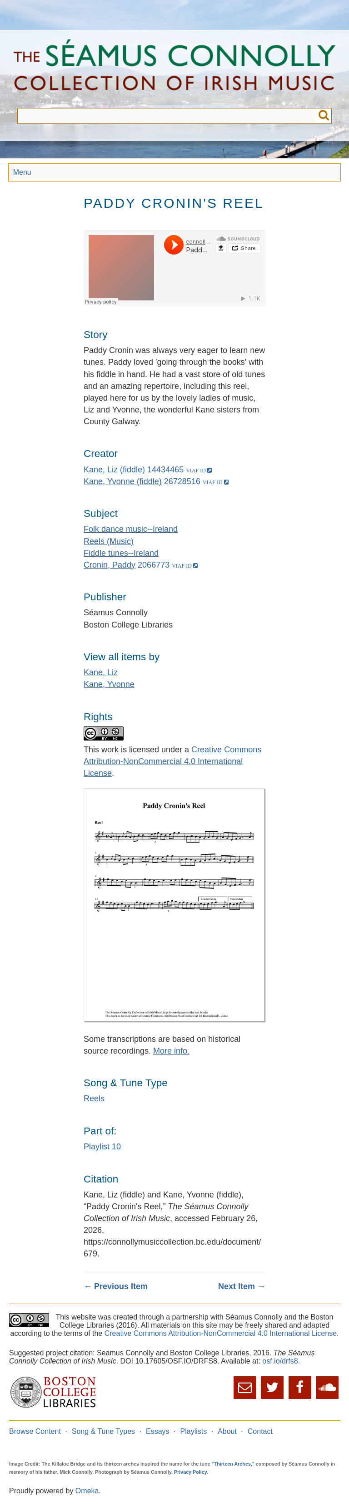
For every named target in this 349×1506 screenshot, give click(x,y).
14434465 (165, 469)
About (227, 1431)
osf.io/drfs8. (281, 1361)
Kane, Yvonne (109, 684)
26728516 (182, 481)
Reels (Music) (109, 541)
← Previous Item (116, 1286)
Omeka (87, 1491)
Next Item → (241, 1286)
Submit (324, 116)
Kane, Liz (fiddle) (114, 469)
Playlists (193, 1431)
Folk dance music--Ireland (131, 529)
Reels (94, 1098)
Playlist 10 (102, 1146)
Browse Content (35, 1431)
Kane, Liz (101, 672)
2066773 (154, 564)
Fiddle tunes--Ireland (121, 553)
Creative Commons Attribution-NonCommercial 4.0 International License (172, 761)
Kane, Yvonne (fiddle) (123, 481)
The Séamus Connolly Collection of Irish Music (174, 69)
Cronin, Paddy (109, 564)
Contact (260, 1431)
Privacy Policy (190, 1472)
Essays (158, 1431)
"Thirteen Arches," (233, 1464)
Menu (22, 172)
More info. (171, 1050)
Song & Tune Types (103, 1431)
